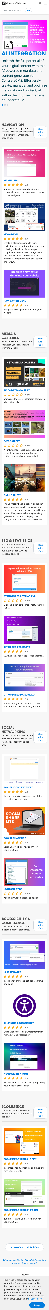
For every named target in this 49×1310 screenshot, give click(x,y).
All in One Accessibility (19, 1023)
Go (28, 10)
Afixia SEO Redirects (17, 647)
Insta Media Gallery (17, 390)
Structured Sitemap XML (20, 596)
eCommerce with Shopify (20, 1159)
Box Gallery (12, 441)
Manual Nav (11, 180)
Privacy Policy (34, 1300)
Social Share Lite (15, 838)
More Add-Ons (40, 132)
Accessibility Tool (16, 1073)
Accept (37, 1306)
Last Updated (12, 972)
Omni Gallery (12, 495)
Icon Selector (13, 889)
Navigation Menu (15, 301)
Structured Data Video (19, 694)
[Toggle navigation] (45, 3)
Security (24, 1274)
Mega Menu (11, 234)
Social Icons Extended (18, 787)
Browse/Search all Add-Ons (24, 1247)
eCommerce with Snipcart (21, 1210)
